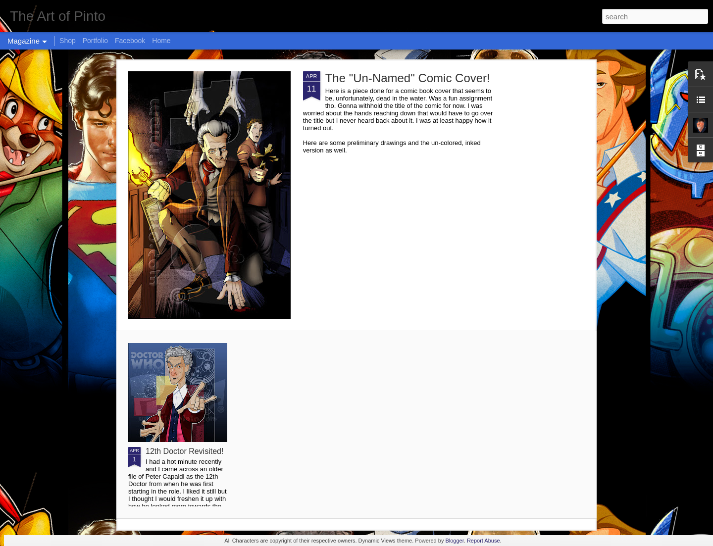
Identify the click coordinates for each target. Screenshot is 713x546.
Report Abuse (483, 541)
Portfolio (95, 41)
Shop (67, 41)
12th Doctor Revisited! (184, 451)
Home (161, 41)
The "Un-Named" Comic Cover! (407, 78)
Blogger (454, 541)
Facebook (130, 41)
